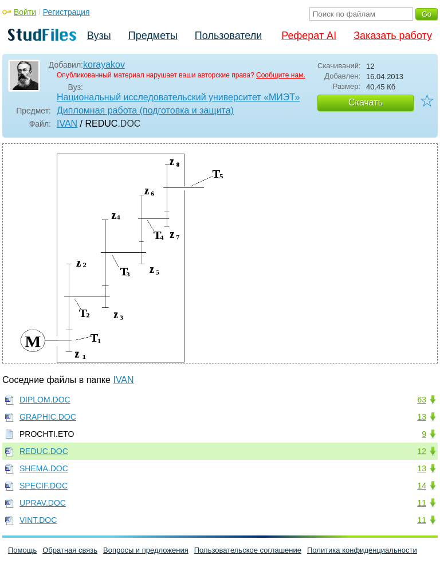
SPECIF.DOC (43, 485)
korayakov (104, 64)
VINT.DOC (38, 520)
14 (421, 485)
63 (421, 399)
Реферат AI (308, 35)
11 (421, 502)
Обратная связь (69, 550)
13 (421, 416)
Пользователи (228, 35)
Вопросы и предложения (145, 550)
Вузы (99, 35)
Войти (25, 12)
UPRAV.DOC (42, 502)
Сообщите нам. (280, 75)
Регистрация (66, 12)
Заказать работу (392, 35)
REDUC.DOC (43, 451)
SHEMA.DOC (43, 468)
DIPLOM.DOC (44, 399)
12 (421, 451)
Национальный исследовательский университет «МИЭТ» (178, 97)
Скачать (365, 102)
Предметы (153, 35)
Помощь (22, 550)
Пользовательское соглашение (247, 550)
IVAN (67, 123)
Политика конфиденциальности (362, 550)
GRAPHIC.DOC (47, 416)
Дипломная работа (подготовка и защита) (145, 110)
